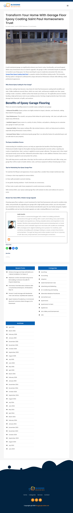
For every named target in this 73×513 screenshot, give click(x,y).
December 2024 (13, 384)
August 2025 (12, 356)
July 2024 (11, 402)
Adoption (44, 279)
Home (25, 495)
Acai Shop (44, 272)
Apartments (44, 300)
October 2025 (13, 348)
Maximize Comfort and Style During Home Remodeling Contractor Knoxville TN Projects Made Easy (21, 280)
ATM (42, 315)
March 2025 (12, 374)
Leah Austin (10, 26)
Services (39, 495)
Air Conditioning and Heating (49, 290)
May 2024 (11, 409)
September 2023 (14, 438)
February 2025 (13, 377)
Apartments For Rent (47, 304)
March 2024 (12, 416)
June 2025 (12, 363)
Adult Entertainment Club (48, 283)
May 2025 (11, 366)
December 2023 (13, 427)
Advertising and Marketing (48, 286)
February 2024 (13, 420)
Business (25, 26)
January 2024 (12, 424)
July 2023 (11, 445)
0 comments (32, 26)
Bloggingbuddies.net (42, 505)
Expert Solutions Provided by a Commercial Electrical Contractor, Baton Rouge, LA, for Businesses (21, 301)
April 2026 (11, 327)
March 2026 (12, 331)
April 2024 (11, 413)
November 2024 (13, 388)
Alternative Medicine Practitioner (50, 293)
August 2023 (12, 442)
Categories (32, 495)
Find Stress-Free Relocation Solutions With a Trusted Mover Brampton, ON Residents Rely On (21, 288)
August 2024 (12, 399)
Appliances (44, 308)
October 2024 (13, 391)
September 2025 (14, 352)
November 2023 (13, 431)
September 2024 (14, 395)
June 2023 (12, 449)
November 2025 (13, 345)
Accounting (44, 275)
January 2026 (12, 338)
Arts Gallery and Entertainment (50, 311)
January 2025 (12, 381)
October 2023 (13, 434)
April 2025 (11, 370)
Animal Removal (46, 297)
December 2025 (13, 341)
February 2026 (13, 334)
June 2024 (12, 406)
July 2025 (11, 359)
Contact (46, 495)
